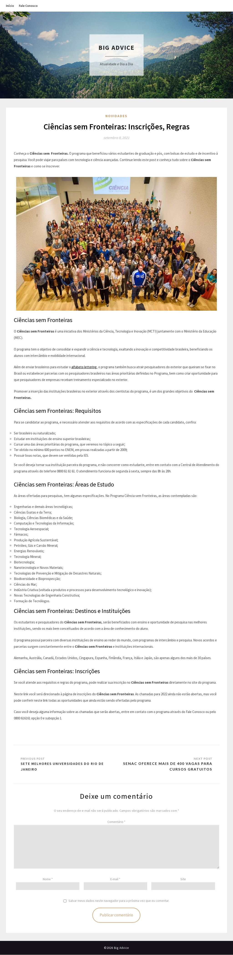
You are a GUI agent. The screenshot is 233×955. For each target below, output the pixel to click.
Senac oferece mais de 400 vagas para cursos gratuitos (167, 766)
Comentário (116, 822)
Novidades (116, 116)
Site (183, 879)
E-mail (115, 879)
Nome (48, 879)
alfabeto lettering (84, 367)
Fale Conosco (28, 6)
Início (10, 6)
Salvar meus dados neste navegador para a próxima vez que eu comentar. (118, 901)
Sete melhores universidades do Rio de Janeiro (63, 766)
